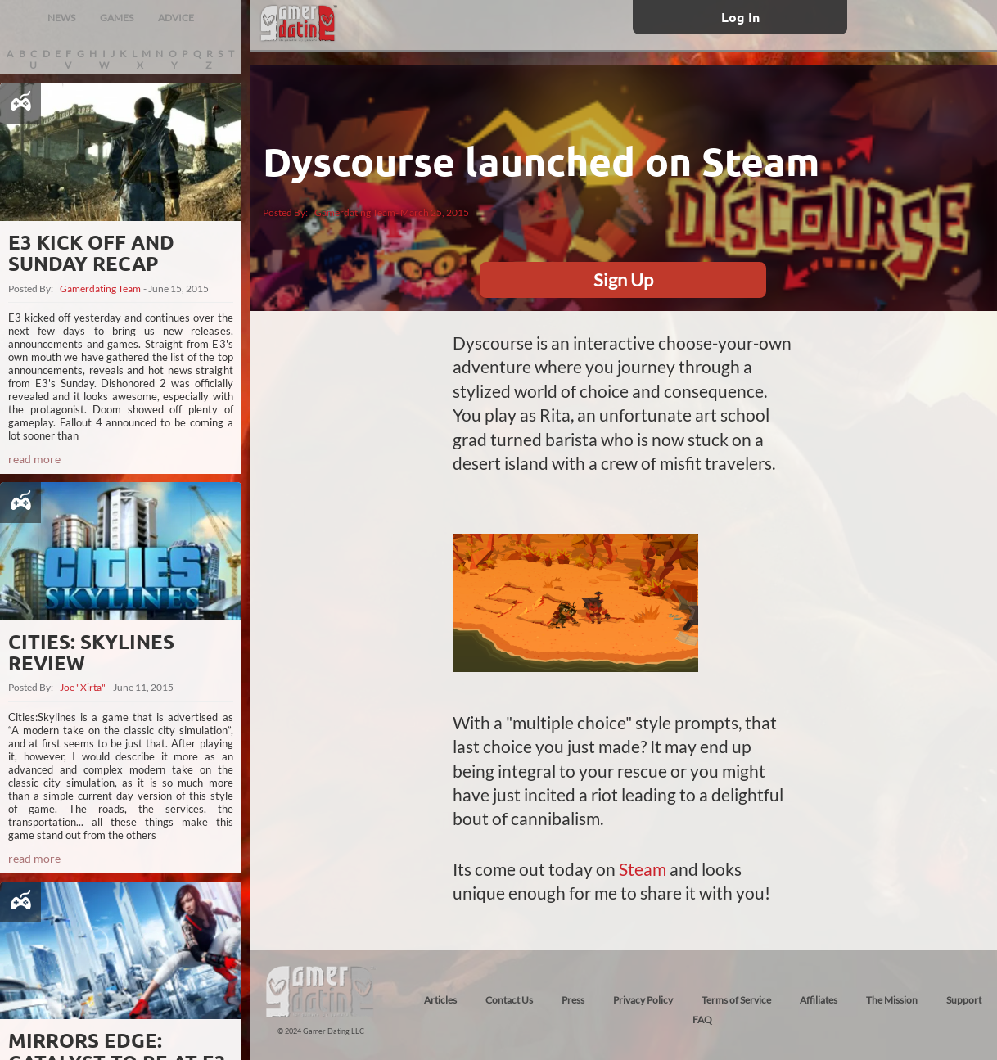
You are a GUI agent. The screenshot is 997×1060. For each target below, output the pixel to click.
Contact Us (509, 1000)
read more (34, 459)
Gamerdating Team (100, 289)
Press (573, 1000)
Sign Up (623, 279)
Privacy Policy (643, 1000)
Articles (440, 1000)
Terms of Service (736, 1000)
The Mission (892, 1000)
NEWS (61, 17)
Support (963, 1000)
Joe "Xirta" (83, 687)
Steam (642, 869)
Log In (740, 16)
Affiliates (818, 1000)
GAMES (116, 17)
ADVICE (176, 17)
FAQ (702, 1019)
